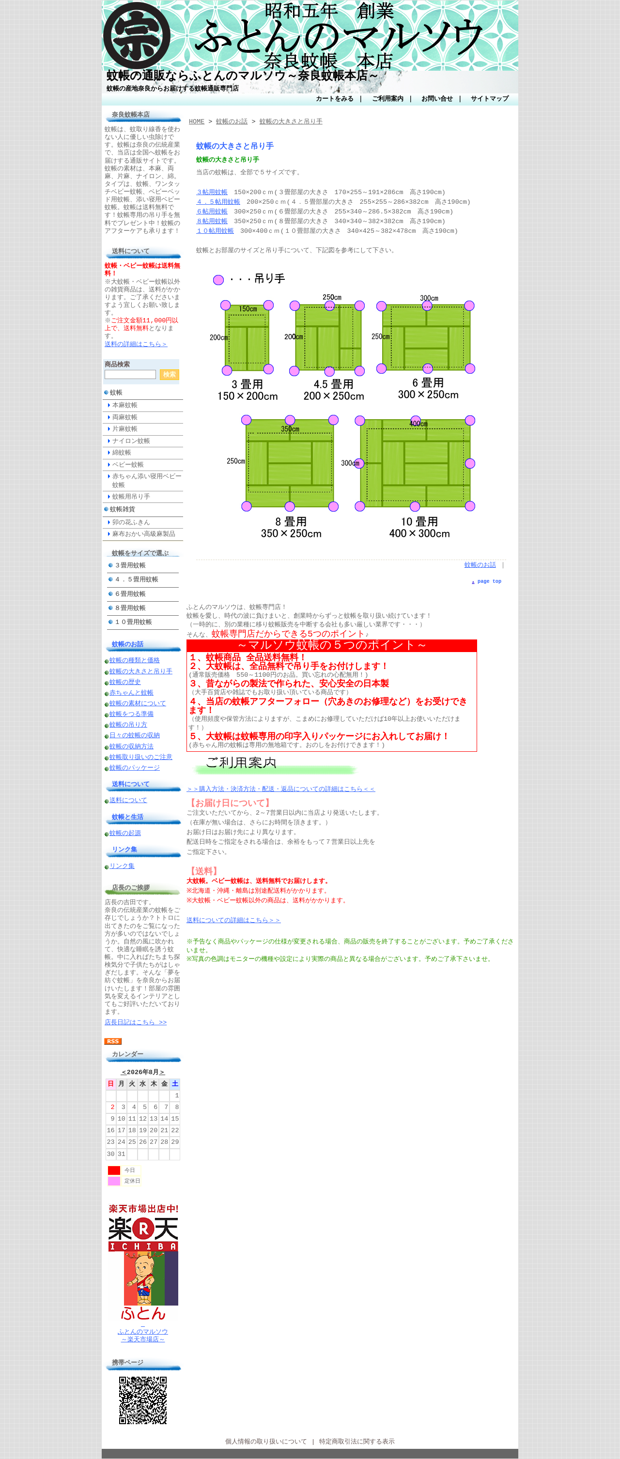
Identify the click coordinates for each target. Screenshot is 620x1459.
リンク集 (124, 849)
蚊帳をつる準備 (131, 714)
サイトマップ (490, 99)
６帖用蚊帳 (212, 212)
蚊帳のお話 (127, 644)
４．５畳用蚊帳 (136, 580)
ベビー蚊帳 (128, 464)
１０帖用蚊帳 (215, 231)
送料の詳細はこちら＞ (136, 344)
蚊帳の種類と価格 (134, 660)
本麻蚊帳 (125, 405)
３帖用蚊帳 (212, 192)
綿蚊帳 (121, 452)
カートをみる (335, 99)
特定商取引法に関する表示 (357, 1442)
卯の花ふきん (131, 522)
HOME (196, 122)
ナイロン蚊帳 (131, 441)
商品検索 (117, 365)
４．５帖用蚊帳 (218, 202)
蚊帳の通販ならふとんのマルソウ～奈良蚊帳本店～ (243, 76)
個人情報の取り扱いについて (266, 1442)
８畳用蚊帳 (130, 608)
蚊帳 (116, 392)
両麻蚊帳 (125, 417)
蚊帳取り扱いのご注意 (140, 757)
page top (489, 581)
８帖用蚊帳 (212, 221)
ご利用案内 (387, 99)
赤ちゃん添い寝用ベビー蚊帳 (147, 480)
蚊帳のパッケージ (134, 768)
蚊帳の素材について (137, 703)
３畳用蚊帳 (130, 566)
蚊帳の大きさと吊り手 (140, 672)
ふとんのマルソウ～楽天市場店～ (143, 1329)
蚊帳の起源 (125, 833)
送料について (131, 784)
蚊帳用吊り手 (131, 496)
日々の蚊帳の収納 (134, 735)
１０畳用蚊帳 (133, 622)
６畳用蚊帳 (130, 594)
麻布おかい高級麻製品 (143, 534)
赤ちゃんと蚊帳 (131, 693)
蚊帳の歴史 (125, 682)
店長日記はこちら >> (136, 1022)
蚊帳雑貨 (122, 509)
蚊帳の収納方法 (131, 747)
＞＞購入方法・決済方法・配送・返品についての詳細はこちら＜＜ (280, 789)
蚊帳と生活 (127, 817)
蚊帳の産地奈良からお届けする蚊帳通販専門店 (173, 88)
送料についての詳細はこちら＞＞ (233, 920)
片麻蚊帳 (125, 429)
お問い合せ (437, 99)
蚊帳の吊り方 (128, 725)
